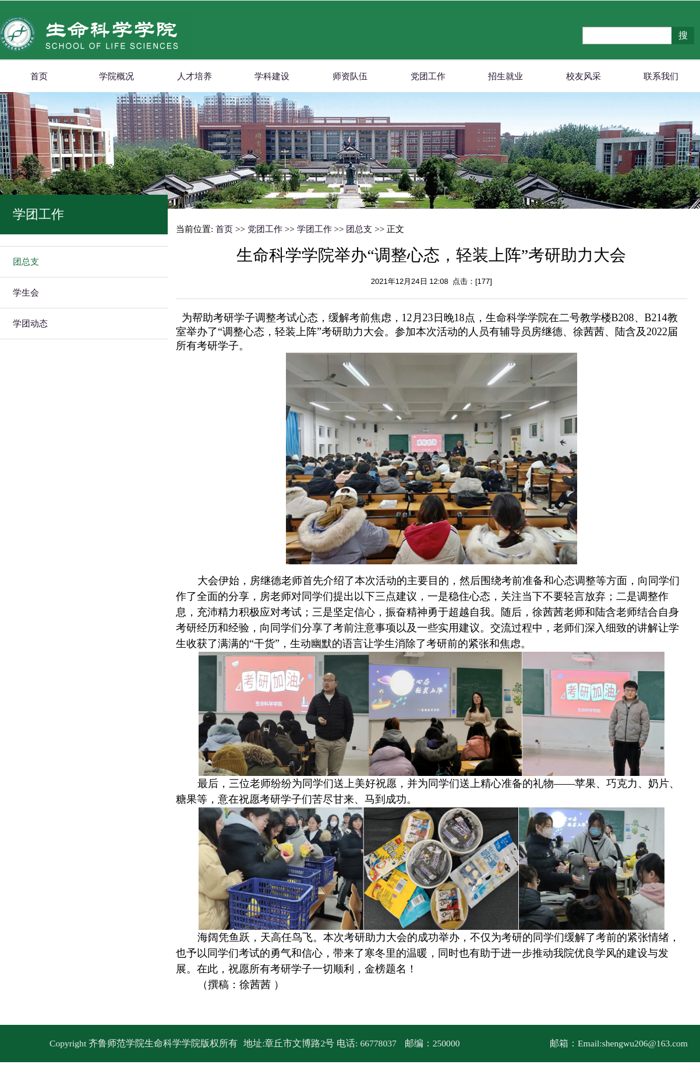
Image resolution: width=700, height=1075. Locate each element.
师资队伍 (350, 76)
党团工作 (428, 76)
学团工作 (314, 229)
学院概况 (116, 76)
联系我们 (661, 76)
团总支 (26, 261)
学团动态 (30, 323)
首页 (39, 76)
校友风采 (583, 76)
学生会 (26, 292)
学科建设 (271, 76)
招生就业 (505, 76)
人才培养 (194, 76)
